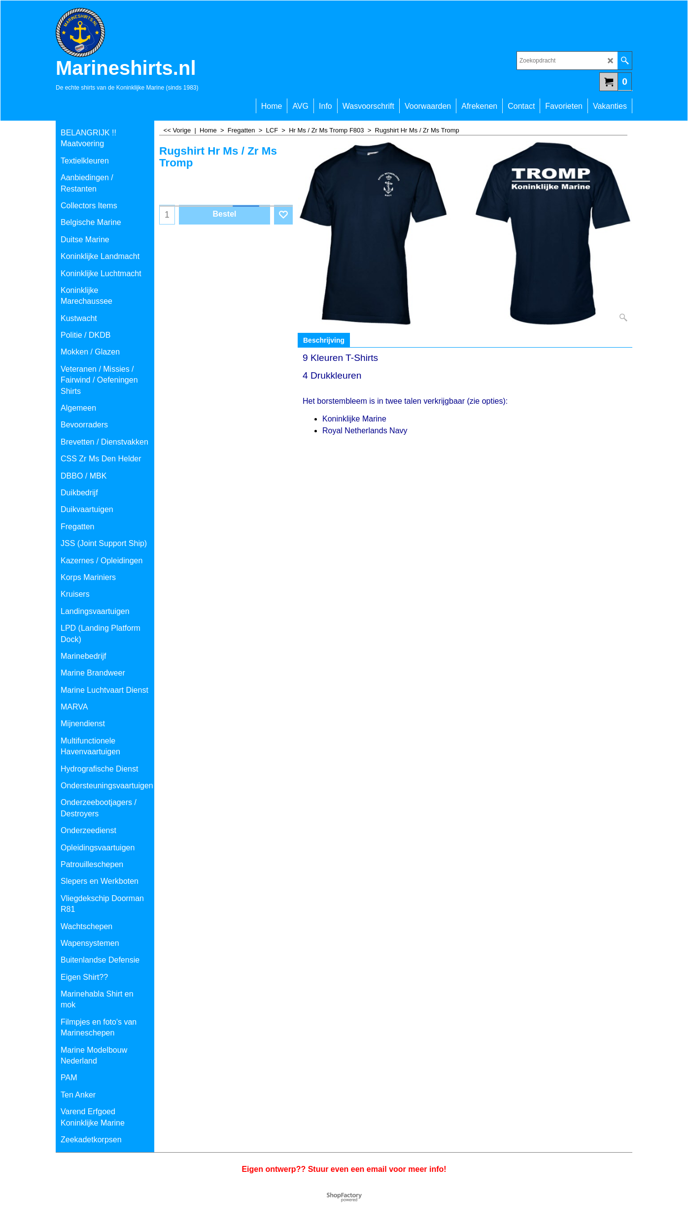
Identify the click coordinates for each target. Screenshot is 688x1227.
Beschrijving (323, 340)
